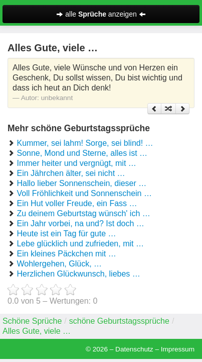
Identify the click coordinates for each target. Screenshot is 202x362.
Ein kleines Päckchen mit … (66, 253)
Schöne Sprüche (32, 321)
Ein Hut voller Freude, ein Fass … (77, 203)
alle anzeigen (100, 14)
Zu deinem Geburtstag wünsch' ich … (83, 213)
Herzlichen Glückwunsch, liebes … (78, 273)
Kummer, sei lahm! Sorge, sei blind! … (85, 143)
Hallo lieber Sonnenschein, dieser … (81, 183)
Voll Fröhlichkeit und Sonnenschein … (84, 193)
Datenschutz (134, 349)
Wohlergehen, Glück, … (59, 263)
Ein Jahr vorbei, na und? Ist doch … (80, 223)
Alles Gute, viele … (37, 331)
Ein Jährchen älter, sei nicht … (71, 173)
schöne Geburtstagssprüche (119, 321)
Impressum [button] (177, 349)
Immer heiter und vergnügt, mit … (76, 163)
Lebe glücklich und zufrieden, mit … (80, 243)
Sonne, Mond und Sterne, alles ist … (82, 153)
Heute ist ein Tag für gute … (66, 233)
